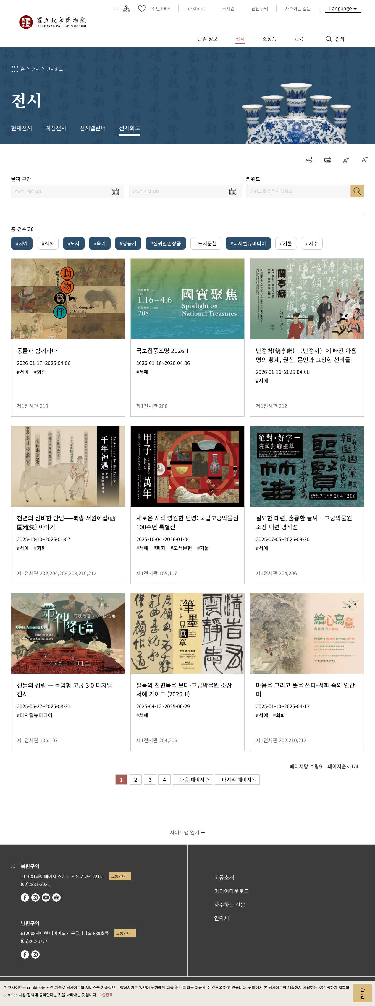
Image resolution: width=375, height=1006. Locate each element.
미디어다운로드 (231, 891)
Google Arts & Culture (56, 897)
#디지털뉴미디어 (248, 243)
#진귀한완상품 (165, 243)
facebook (25, 897)
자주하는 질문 (229, 904)
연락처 (221, 918)
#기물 (286, 243)
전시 (36, 69)
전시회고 (54, 69)
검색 (357, 191)
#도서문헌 (206, 243)
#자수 (312, 243)
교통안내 (118, 876)
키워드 (253, 178)
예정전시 (55, 128)
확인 (362, 993)
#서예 (22, 243)
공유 (309, 160)
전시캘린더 (93, 128)
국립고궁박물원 (52, 22)
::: (116, 8)
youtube (46, 897)
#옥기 (100, 243)
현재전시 (21, 128)
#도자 (74, 243)
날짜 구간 (21, 178)
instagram (35, 897)
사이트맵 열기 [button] (185, 832)
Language (340, 8)
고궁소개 (224, 877)
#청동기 (128, 243)
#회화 (48, 243)
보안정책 (105, 994)
